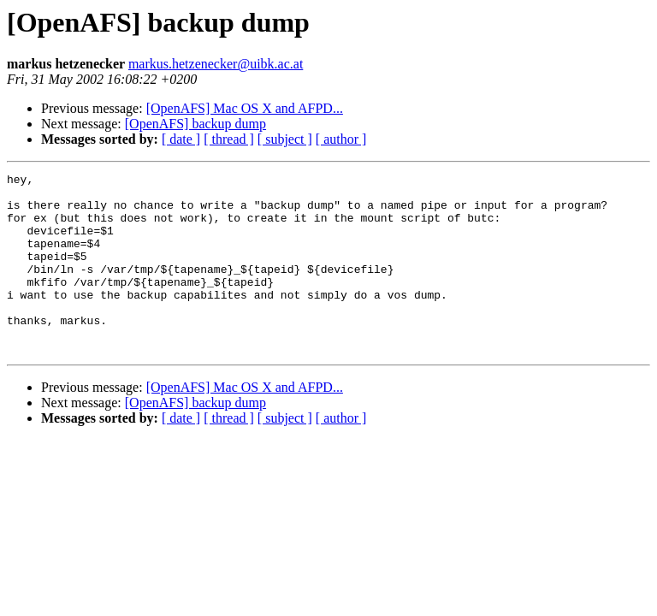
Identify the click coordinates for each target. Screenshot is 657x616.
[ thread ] (229, 139)
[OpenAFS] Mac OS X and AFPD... (244, 108)
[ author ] (341, 139)
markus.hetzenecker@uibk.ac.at (215, 63)
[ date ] (181, 139)
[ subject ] (284, 139)
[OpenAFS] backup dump (195, 123)
